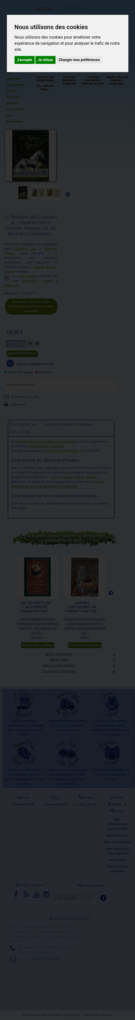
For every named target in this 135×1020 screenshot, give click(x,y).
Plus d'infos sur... (24, 424)
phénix (80, 477)
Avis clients (19, 431)
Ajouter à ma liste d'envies (35, 364)
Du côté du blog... (45, 87)
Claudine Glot (25, 248)
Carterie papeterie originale (69, 80)
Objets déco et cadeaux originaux (117, 80)
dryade (51, 267)
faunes (68, 477)
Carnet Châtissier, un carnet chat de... (82, 607)
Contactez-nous (76, 7)
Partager (26, 372)
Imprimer (18, 404)
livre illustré (28, 276)
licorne (39, 267)
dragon (9, 271)
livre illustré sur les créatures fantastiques (46, 441)
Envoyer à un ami (25, 397)
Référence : (12, 293)
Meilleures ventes (58, 665)
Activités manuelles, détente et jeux (93, 80)
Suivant (67, 194)
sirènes (55, 477)
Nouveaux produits (58, 671)
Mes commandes (117, 842)
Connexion (43, 8)
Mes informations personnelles (117, 824)
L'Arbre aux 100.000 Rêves (9, 11)
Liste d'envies (58, 654)
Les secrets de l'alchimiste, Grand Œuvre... (35, 607)
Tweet (10, 372)
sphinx (91, 477)
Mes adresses (117, 835)
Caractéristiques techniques (68, 424)
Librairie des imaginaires (45, 79)
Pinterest (43, 372)
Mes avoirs (117, 860)
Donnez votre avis (21, 385)
